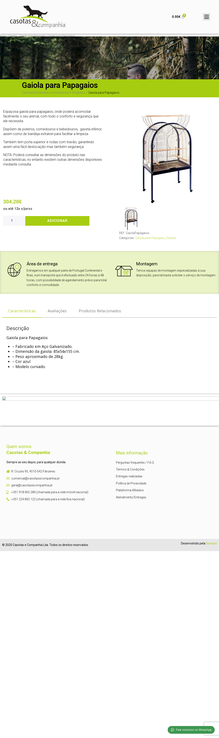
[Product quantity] (14, 220)
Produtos (78, 92)
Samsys (211, 543)
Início (3, 35)
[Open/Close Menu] (206, 17)
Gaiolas (12, 35)
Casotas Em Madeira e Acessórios (45, 92)
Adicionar (57, 221)
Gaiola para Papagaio (32, 35)
